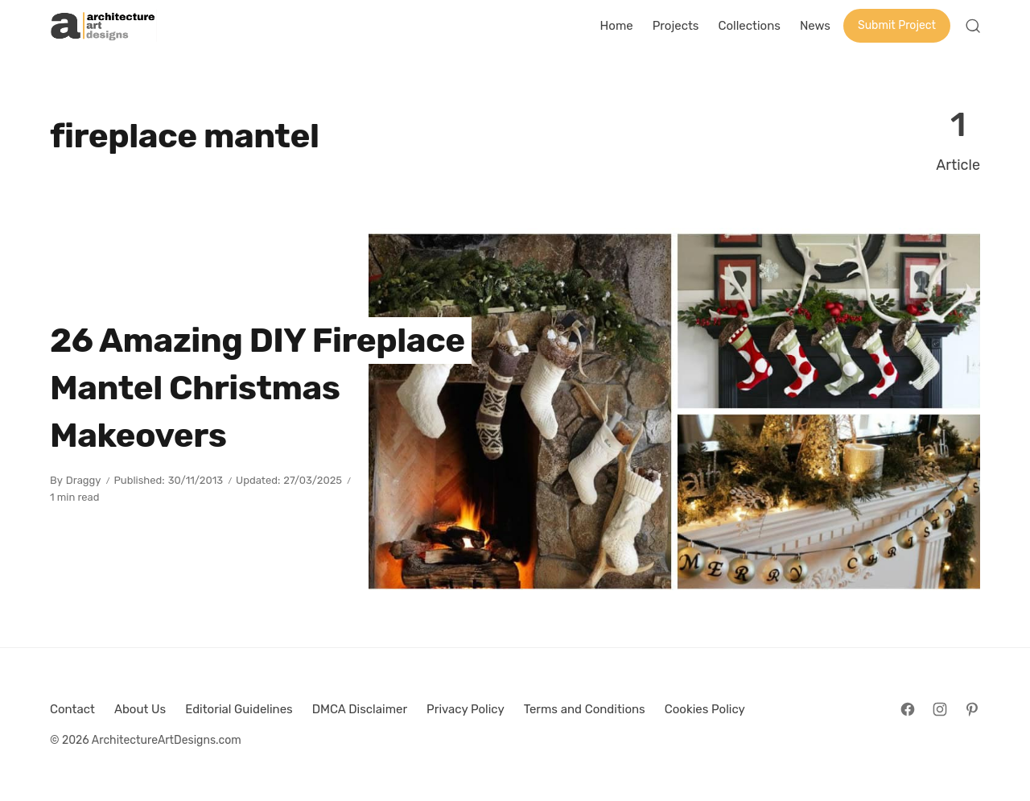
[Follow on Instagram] (939, 709)
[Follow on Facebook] (907, 709)
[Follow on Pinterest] (972, 709)
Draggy (83, 480)
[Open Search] (973, 26)
